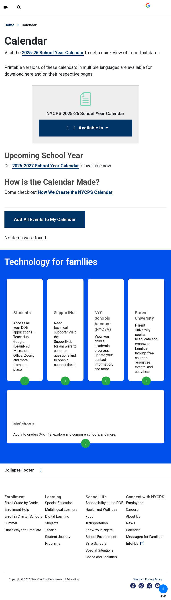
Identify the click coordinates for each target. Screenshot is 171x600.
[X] (150, 586)
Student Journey (57, 537)
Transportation (97, 523)
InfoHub (146, 543)
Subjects (52, 523)
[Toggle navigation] (5, 7)
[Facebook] (133, 586)
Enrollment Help (16, 509)
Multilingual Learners (61, 509)
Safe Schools (96, 543)
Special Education (59, 503)
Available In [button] (84, 127)
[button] (163, 588)
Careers (132, 509)
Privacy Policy (153, 579)
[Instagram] (141, 586)
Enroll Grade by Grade (21, 503)
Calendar (133, 530)
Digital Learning (57, 516)
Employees (135, 503)
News (130, 523)
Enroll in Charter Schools (23, 516)
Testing (51, 530)
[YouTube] (158, 586)
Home (9, 25)
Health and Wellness (102, 509)
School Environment (101, 537)
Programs (52, 543)
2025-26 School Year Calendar (53, 52)
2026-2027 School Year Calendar (45, 165)
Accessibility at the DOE (104, 503)
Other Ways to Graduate (22, 530)
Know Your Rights (99, 530)
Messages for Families (144, 537)
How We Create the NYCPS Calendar (75, 192)
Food (90, 516)
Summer (10, 523)
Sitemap (138, 579)
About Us (133, 516)
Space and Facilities (101, 557)
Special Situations (100, 550)
